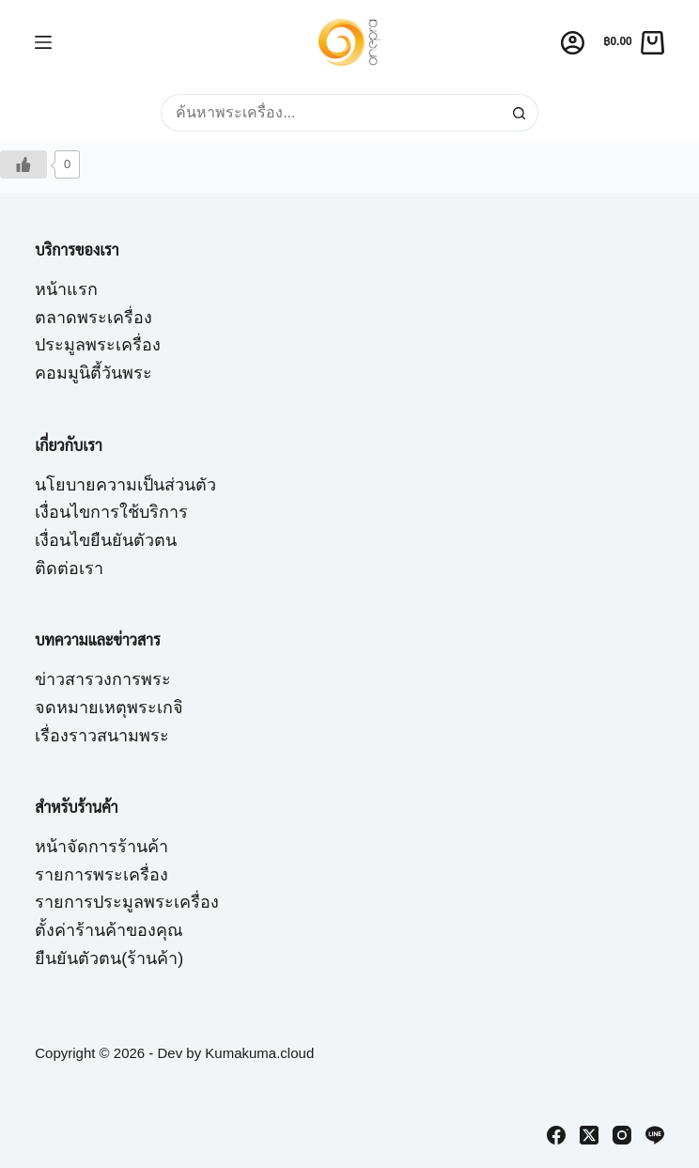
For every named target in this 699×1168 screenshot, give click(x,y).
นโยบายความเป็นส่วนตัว (125, 484)
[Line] (654, 1135)
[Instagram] (622, 1135)
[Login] (572, 43)
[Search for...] (331, 113)
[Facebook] (556, 1135)
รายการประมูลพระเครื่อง (127, 902)
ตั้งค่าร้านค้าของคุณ (109, 930)
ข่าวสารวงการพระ (103, 679)
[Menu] (43, 42)
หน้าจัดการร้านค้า (101, 846)
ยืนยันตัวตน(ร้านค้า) (109, 958)
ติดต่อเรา (69, 568)
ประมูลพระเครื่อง (98, 344)
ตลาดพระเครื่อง (93, 317)
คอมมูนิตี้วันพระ (93, 373)
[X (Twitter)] (589, 1135)
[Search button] (519, 113)
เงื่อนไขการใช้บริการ (111, 512)
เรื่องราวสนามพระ (102, 735)
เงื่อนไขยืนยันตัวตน (106, 540)
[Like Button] (23, 164)
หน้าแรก (66, 289)
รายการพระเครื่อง (101, 874)
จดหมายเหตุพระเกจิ (109, 707)
